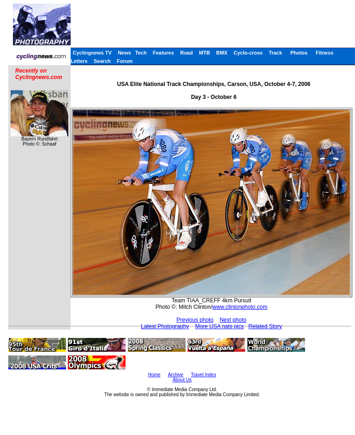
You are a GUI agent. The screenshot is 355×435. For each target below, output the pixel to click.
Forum (124, 61)
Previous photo (194, 320)
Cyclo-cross (248, 52)
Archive (175, 374)
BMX (221, 52)
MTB (204, 52)
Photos (298, 52)
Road (186, 52)
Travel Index (204, 374)
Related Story (265, 326)
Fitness (325, 52)
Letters (79, 61)
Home (154, 374)
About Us (182, 379)
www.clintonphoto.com (239, 307)
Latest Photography (165, 326)
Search (102, 61)
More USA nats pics (219, 326)
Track (275, 52)
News (124, 52)
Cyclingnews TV (91, 52)
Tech (141, 52)
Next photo (233, 320)
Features (163, 52)
